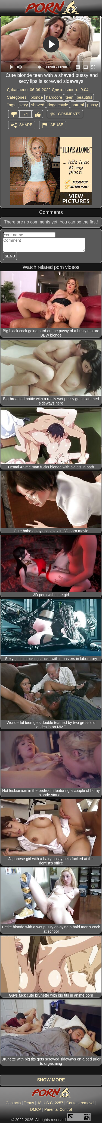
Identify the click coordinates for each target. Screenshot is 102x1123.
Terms (29, 1103)
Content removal (80, 1103)
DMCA (35, 1109)
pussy (92, 104)
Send (10, 256)
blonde (36, 97)
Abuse (56, 124)
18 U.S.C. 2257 (50, 1103)
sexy (24, 104)
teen (69, 97)
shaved (37, 104)
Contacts (13, 1103)
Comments (69, 113)
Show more (51, 1080)
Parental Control (58, 1109)
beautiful (84, 97)
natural (78, 104)
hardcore (54, 97)
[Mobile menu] (5, 7)
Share (25, 124)
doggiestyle (58, 104)
